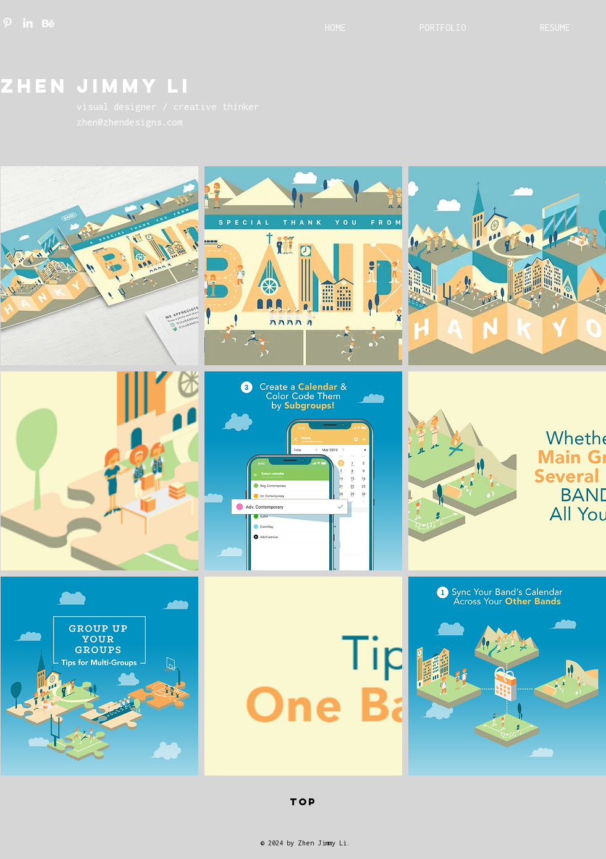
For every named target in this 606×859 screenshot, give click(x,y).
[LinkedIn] (28, 23)
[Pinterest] (7, 23)
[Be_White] (48, 23)
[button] (99, 265)
